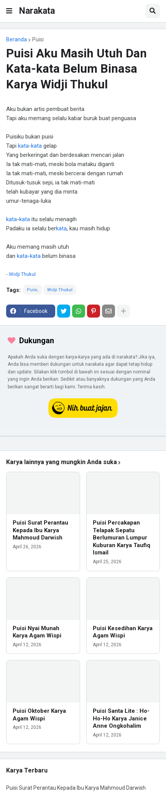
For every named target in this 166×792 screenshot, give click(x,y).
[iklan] (83, 436)
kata (23, 145)
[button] (9, 11)
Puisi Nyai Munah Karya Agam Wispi (37, 632)
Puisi (38, 39)
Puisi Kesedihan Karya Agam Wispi (123, 632)
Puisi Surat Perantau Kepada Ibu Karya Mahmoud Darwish (40, 530)
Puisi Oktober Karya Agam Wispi (39, 714)
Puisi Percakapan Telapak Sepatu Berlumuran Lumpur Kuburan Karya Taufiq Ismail (121, 537)
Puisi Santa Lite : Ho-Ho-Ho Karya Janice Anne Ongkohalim (121, 718)
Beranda (16, 39)
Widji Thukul (22, 274)
